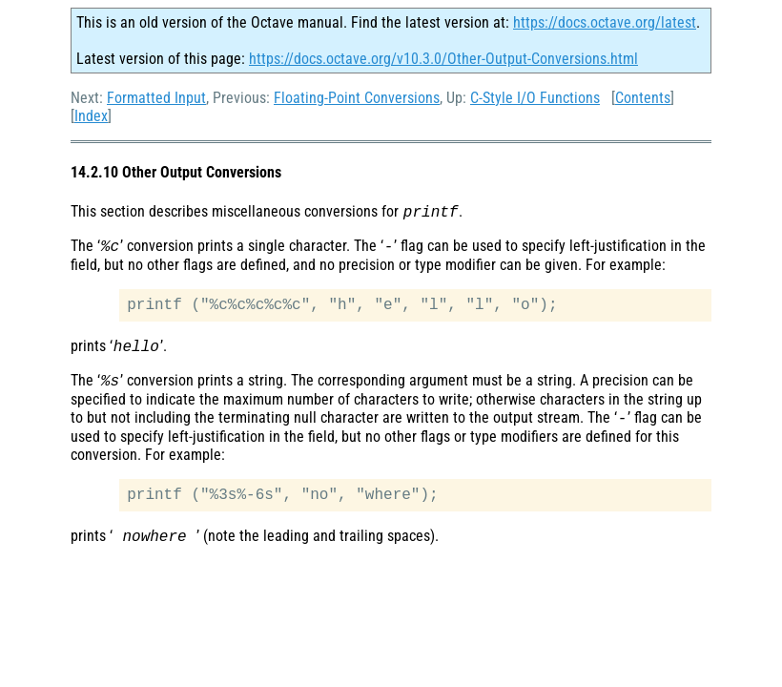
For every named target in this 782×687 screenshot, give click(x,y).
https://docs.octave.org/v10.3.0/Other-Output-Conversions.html (443, 59)
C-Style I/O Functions (535, 98)
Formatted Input (156, 98)
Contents (642, 98)
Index (91, 116)
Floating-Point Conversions (357, 98)
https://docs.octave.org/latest (604, 22)
